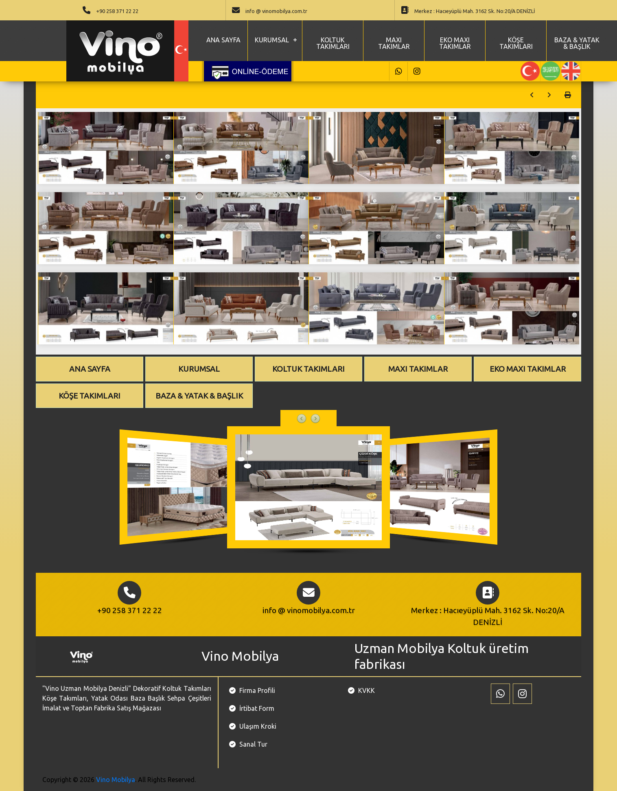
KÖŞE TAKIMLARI (516, 43)
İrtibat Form (256, 708)
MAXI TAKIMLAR (394, 43)
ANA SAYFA (223, 40)
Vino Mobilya (115, 779)
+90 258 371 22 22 (117, 11)
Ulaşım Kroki (257, 726)
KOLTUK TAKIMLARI (333, 43)
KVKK (366, 690)
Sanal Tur (253, 744)
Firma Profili (257, 690)
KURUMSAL (272, 40)
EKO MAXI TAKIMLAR (455, 43)
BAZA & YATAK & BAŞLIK (576, 43)
